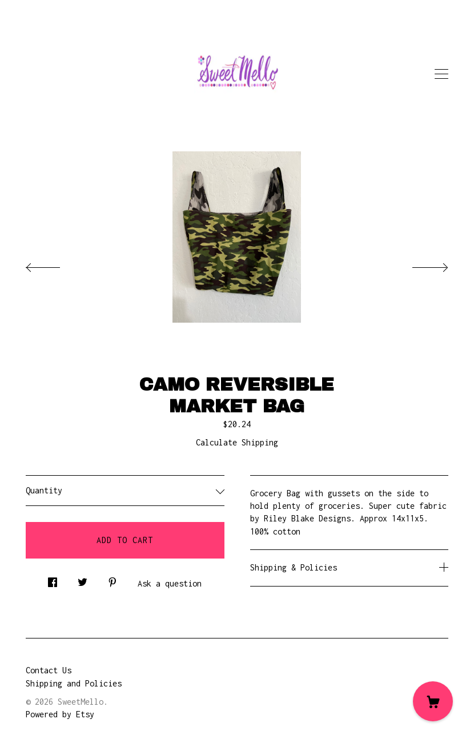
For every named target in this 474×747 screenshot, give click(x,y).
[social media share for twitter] (82, 579)
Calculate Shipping (237, 442)
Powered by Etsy (60, 714)
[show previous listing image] (54, 264)
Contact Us (48, 670)
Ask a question (170, 583)
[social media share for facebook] (52, 579)
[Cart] (433, 701)
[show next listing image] (419, 264)
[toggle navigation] (441, 74)
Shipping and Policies (74, 683)
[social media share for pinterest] (112, 579)
